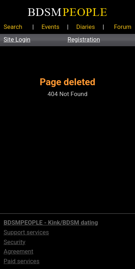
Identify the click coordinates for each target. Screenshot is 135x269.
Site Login (17, 39)
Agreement (18, 251)
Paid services (22, 261)
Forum (122, 26)
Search (13, 26)
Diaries (85, 26)
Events (50, 26)
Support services (26, 232)
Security (14, 242)
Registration (84, 39)
